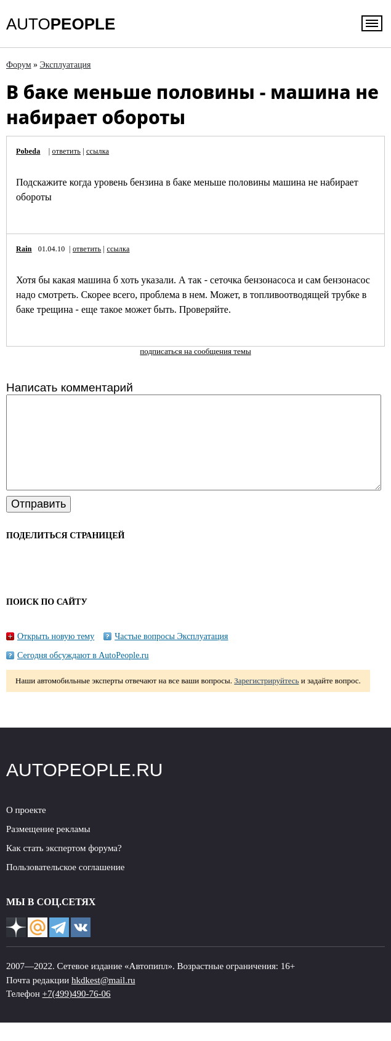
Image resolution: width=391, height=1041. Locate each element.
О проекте (26, 828)
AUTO (60, 24)
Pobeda (28, 151)
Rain (24, 249)
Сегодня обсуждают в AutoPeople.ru (83, 673)
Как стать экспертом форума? (64, 866)
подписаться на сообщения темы (195, 351)
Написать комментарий (69, 387)
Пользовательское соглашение (65, 885)
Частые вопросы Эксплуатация (171, 654)
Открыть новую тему (55, 654)
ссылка (97, 151)
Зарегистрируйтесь (266, 699)
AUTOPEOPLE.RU (84, 788)
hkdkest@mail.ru (103, 999)
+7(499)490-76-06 (76, 1012)
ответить (66, 151)
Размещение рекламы (48, 847)
